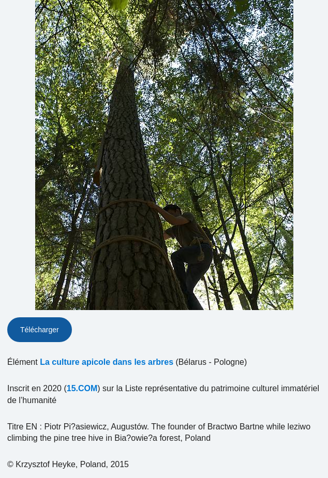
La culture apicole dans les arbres (106, 362)
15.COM (82, 388)
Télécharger (39, 330)
